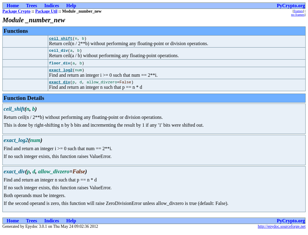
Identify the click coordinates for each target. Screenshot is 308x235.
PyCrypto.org (291, 5)
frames (298, 11)
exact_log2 (60, 72)
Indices (51, 5)
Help (71, 5)
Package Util (46, 11)
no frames (297, 14)
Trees (31, 5)
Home (13, 5)
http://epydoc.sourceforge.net (282, 230)
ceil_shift (60, 39)
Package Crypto (16, 11)
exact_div (59, 85)
